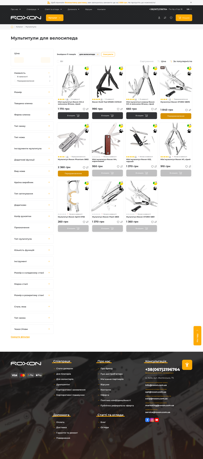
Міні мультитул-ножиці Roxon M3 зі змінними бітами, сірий (140, 103)
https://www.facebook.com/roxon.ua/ (147, 420)
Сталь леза (20, 306)
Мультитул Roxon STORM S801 (140, 217)
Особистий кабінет (159, 17)
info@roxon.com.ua (156, 385)
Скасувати (108, 54)
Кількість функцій (24, 250)
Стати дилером (64, 368)
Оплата (60, 422)
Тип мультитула (23, 239)
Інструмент (20, 261)
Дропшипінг (63, 384)
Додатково (20, 205)
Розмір (18, 92)
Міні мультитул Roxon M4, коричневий (104, 160)
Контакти (100, 9)
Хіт (60, 61)
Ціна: (17, 53)
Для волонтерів (64, 379)
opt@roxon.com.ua (155, 392)
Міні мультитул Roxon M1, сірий (175, 159)
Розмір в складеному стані (29, 272)
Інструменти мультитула (28, 148)
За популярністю (182, 61)
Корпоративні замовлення (70, 389)
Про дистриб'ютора (112, 374)
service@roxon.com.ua (157, 412)
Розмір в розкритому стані (29, 295)
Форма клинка (22, 114)
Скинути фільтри (20, 337)
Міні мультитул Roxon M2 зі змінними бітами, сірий (71, 103)
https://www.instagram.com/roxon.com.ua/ (152, 420)
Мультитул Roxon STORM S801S (175, 102)
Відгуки (87, 9)
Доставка (61, 427)
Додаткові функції (24, 160)
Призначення (21, 227)
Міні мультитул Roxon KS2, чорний (138, 160)
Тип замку (20, 126)
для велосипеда (87, 54)
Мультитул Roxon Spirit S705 (71, 217)
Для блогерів (63, 374)
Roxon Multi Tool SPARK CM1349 (106, 102)
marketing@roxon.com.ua (159, 405)
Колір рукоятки (22, 216)
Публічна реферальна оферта (117, 405)
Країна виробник (23, 182)
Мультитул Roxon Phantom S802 (73, 159)
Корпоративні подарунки (70, 395)
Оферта (105, 395)
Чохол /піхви (21, 329)
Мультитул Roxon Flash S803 (105, 217)
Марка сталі (21, 284)
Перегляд (73, 81)
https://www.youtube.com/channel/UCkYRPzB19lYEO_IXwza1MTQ (157, 420)
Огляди (105, 427)
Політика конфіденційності (116, 400)
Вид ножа (19, 171)
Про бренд (107, 368)
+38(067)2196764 (158, 9)
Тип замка (20, 318)
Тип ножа (19, 137)
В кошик (71, 115)
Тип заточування (23, 193)
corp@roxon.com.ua (156, 398)
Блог (103, 422)
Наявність (20, 73)
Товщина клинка (23, 103)
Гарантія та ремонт (67, 432)
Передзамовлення (175, 116)
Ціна (163, 61)
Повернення (63, 438)
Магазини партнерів (112, 379)
